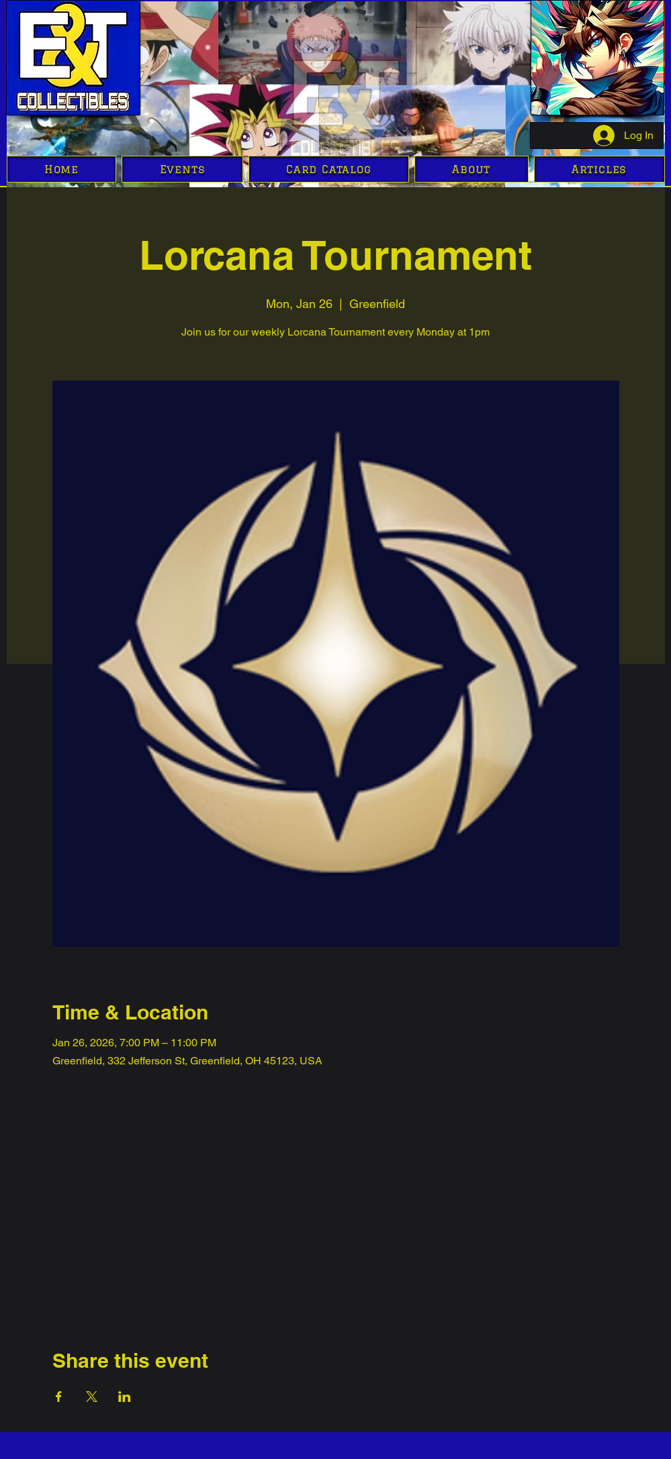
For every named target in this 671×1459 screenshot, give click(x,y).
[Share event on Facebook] (58, 1396)
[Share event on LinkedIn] (124, 1396)
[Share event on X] (91, 1396)
